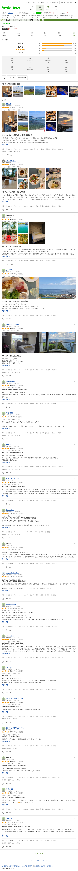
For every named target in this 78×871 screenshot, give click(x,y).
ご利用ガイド (35, 2)
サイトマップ (44, 2)
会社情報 (5, 866)
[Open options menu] (22, 78)
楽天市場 (63, 2)
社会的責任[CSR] (27, 866)
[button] (7, 91)
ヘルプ (28, 2)
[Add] (74, 25)
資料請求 (50, 866)
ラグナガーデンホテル (8, 26)
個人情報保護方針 (14, 866)
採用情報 (37, 866)
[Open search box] (4, 78)
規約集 (43, 866)
